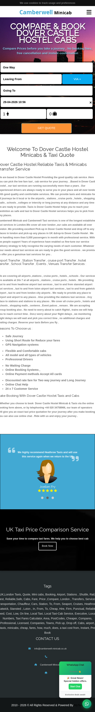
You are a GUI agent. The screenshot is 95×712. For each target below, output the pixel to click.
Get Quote (46, 128)
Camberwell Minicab (50, 664)
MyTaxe (79, 705)
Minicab (45, 12)
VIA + (77, 79)
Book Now (47, 546)
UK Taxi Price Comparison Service (47, 529)
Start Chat (75, 686)
